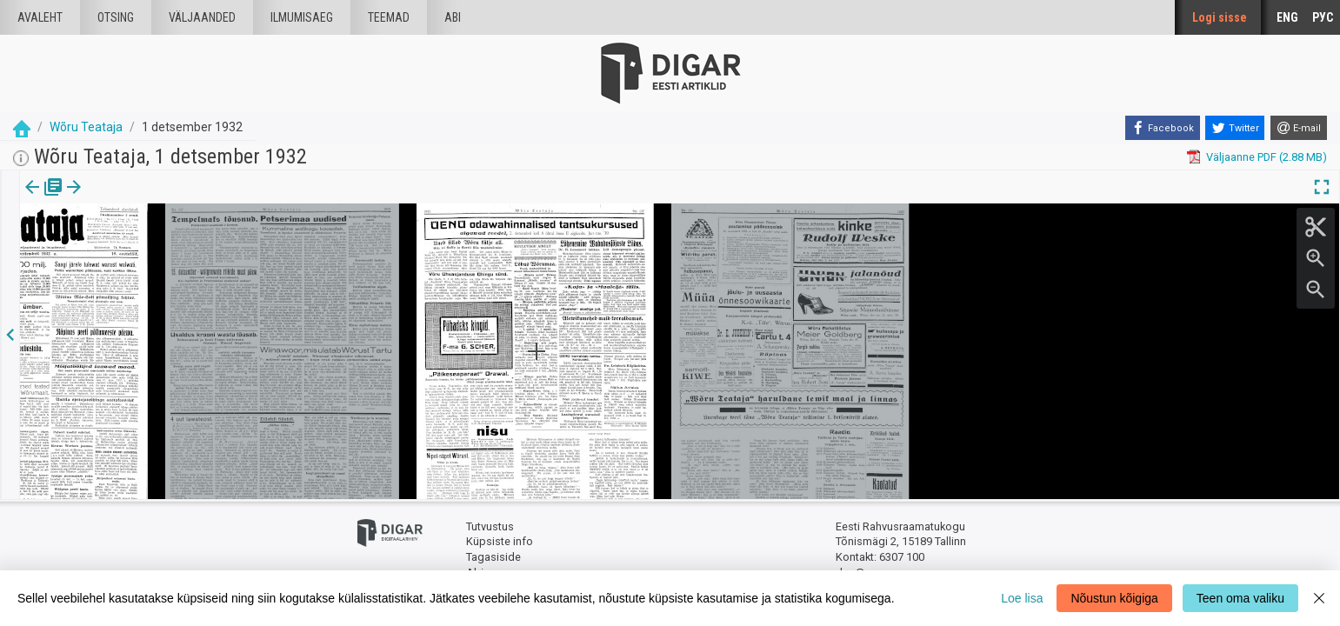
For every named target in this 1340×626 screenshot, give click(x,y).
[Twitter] (1234, 128)
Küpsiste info (499, 541)
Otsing (115, 17)
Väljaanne (44, 199)
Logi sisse (1219, 17)
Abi (452, 17)
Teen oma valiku (1240, 598)
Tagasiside (493, 556)
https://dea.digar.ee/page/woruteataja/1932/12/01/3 (153, 247)
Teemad (389, 17)
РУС (1322, 17)
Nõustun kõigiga (1113, 598)
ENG (1287, 17)
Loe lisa (1022, 598)
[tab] (44, 199)
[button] (118, 199)
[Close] (1319, 598)
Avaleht (40, 17)
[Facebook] (1162, 128)
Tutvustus (490, 526)
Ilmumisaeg (301, 17)
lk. (106, 199)
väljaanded (202, 17)
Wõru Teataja (86, 127)
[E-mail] (1298, 128)
